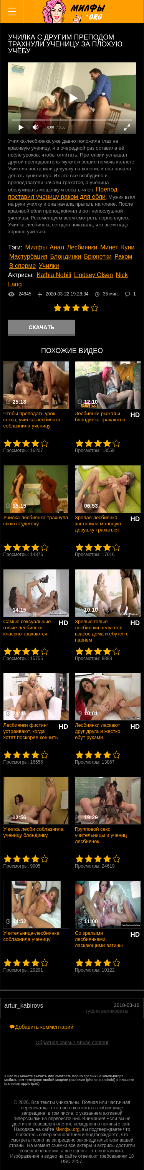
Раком (123, 256)
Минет (109, 247)
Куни (127, 247)
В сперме (22, 265)
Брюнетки (98, 256)
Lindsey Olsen (93, 275)
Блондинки (65, 256)
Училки (49, 265)
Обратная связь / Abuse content (72, 1042)
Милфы (36, 247)
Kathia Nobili (53, 275)
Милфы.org (67, 1129)
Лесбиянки (82, 247)
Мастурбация (28, 256)
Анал (57, 247)
